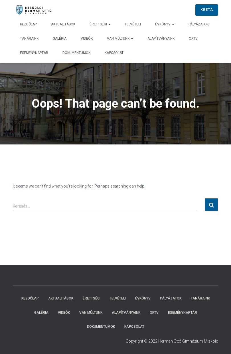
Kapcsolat (114, 53)
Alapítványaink (161, 39)
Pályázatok (199, 24)
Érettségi (100, 24)
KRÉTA (206, 10)
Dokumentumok (76, 53)
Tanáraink (29, 39)
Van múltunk (120, 39)
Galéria (59, 39)
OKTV (193, 39)
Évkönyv (164, 24)
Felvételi (133, 24)
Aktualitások (63, 24)
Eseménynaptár (34, 53)
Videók (87, 39)
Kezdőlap (28, 24)
